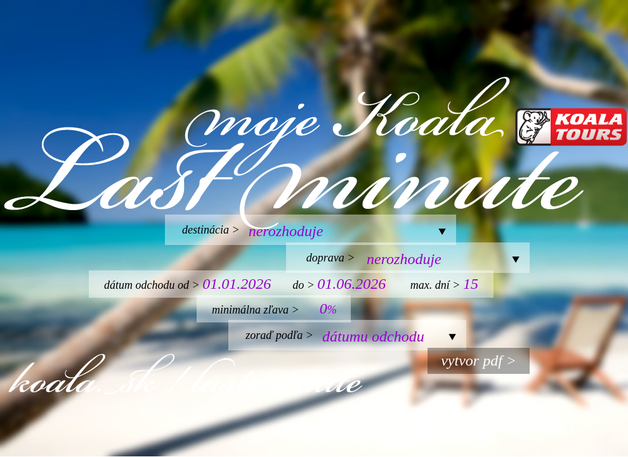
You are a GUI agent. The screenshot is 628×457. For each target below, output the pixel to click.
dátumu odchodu (373, 336)
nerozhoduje (286, 231)
